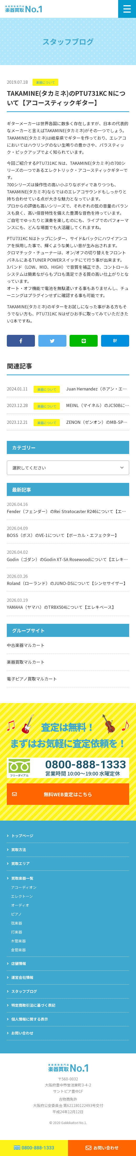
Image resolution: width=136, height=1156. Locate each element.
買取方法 (18, 855)
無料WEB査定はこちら (68, 799)
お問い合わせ (22, 1038)
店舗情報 (18, 969)
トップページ (22, 841)
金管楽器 (18, 955)
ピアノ (16, 919)
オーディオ (20, 910)
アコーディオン (23, 892)
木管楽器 (18, 946)
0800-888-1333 (38, 1147)
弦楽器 (16, 928)
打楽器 (16, 937)
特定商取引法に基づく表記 (33, 1010)
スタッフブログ (24, 996)
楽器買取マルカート (26, 662)
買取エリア (20, 869)
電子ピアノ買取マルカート (32, 678)
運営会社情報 (22, 982)
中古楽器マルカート (26, 645)
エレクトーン (22, 901)
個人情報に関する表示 (29, 1024)
